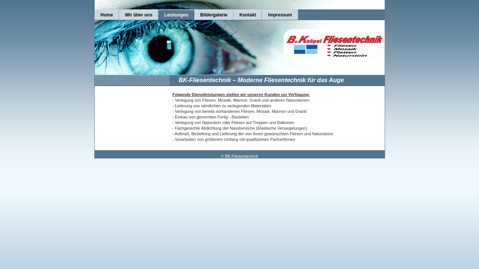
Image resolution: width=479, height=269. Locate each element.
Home (107, 15)
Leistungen (176, 15)
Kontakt (248, 15)
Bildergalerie (214, 15)
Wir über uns (138, 15)
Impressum (280, 15)
